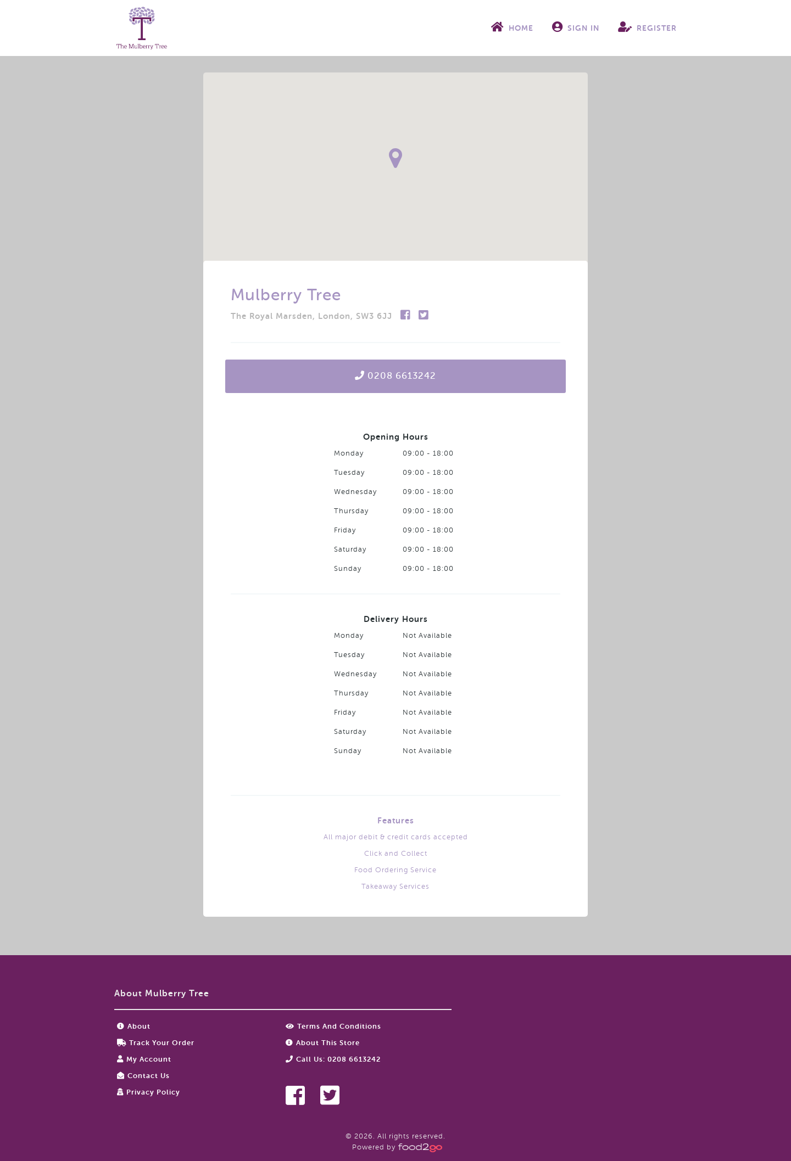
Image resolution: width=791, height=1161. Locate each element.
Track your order (155, 1043)
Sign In (575, 26)
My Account (144, 1059)
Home (512, 26)
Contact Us (143, 1076)
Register (647, 26)
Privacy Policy (148, 1092)
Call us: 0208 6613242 (333, 1059)
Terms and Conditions (333, 1026)
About (134, 1026)
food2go (141, 28)
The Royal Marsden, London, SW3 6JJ (313, 316)
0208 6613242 (395, 376)
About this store (323, 1043)
